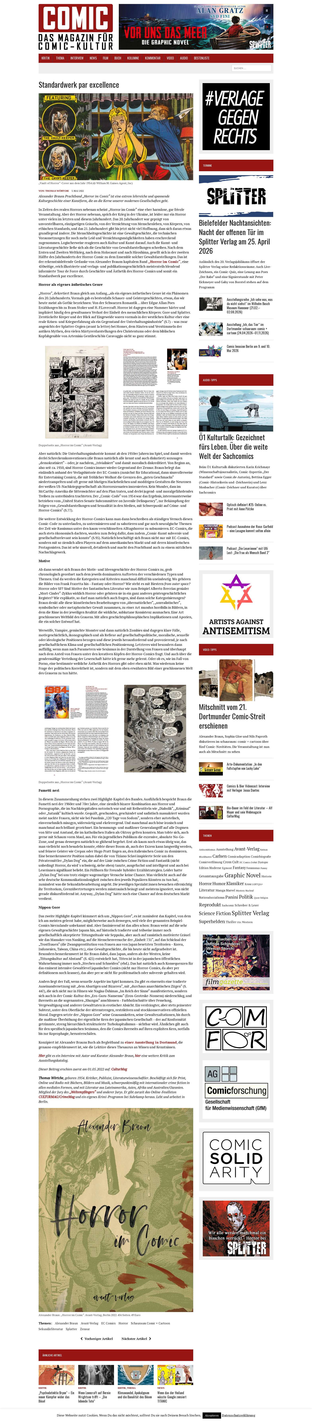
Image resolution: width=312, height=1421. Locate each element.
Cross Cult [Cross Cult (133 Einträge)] (231, 862)
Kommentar (153, 58)
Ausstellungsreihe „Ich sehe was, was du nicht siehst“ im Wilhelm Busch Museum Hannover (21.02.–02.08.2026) (250, 305)
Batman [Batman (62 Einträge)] (264, 849)
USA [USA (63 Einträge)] (239, 922)
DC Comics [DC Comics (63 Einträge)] (245, 862)
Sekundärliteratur (51, 1329)
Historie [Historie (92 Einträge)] (266, 876)
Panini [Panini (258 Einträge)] (231, 897)
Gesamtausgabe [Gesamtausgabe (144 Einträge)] (211, 876)
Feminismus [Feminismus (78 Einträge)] (253, 868)
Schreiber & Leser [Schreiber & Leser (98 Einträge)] (247, 905)
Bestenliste (201, 58)
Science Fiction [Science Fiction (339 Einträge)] (215, 913)
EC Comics (108, 1323)
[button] (196, 27)
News (93, 58)
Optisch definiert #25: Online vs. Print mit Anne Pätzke (246, 506)
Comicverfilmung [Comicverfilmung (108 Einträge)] (210, 862)
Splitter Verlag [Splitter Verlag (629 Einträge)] (250, 913)
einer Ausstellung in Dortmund (151, 1042)
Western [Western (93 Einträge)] (247, 922)
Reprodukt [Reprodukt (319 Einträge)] (210, 904)
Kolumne (133, 58)
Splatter (71, 1329)
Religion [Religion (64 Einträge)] (264, 897)
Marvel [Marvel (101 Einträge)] (230, 890)
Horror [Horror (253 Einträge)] (205, 883)
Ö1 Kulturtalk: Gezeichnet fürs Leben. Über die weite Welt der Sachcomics (233, 446)
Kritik (46, 58)
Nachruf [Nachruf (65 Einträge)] (250, 890)
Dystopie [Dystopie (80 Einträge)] (263, 862)
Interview (77, 58)
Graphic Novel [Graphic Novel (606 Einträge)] (242, 875)
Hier (42, 1055)
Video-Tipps (209, 649)
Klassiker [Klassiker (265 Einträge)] (235, 883)
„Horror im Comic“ (164, 261)
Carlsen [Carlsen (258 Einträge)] (220, 856)
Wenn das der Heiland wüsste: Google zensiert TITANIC (171, 1397)
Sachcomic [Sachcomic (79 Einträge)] (228, 905)
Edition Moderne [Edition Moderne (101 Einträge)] (210, 868)
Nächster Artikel (136, 1338)
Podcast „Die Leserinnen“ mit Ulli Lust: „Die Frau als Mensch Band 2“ (248, 550)
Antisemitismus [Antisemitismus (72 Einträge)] (207, 849)
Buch (117, 58)
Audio (184, 58)
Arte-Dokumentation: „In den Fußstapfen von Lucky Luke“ (244, 766)
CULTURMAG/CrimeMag (57, 1096)
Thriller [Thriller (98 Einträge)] (231, 922)
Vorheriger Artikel (96, 1338)
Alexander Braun (66, 1323)
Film (105, 58)
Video (170, 58)
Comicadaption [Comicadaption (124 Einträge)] (239, 856)
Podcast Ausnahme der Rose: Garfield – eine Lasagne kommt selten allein (250, 528)
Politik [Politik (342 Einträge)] (246, 897)
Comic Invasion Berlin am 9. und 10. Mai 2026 (248, 348)
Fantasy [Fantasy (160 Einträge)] (239, 867)
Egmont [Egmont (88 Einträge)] (227, 868)
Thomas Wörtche (57, 190)
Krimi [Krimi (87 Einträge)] (248, 884)
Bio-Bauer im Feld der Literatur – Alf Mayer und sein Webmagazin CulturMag (249, 812)
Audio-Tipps (210, 380)
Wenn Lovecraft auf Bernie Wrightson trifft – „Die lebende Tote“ (94, 1397)
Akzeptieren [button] (212, 1415)
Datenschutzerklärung (238, 1415)
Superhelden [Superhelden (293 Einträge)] (212, 921)
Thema (60, 58)
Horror (123, 1323)
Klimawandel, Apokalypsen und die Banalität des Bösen (135, 1394)
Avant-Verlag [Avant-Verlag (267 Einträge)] (246, 849)
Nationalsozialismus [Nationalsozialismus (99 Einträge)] (212, 897)
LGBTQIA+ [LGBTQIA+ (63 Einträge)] (257, 884)
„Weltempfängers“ (82, 1092)
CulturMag (119, 1069)
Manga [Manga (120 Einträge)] (220, 890)
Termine (207, 165)
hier (138, 1055)
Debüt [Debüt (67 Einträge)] (254, 862)
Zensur (85, 1329)
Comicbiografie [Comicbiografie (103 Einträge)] (261, 856)
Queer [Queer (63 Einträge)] (257, 897)
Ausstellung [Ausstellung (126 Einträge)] (224, 849)
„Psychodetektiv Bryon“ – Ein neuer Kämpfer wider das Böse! (56, 1397)
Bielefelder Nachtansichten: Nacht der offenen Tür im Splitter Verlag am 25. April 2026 (235, 236)
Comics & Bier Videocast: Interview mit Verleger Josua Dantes (248, 788)
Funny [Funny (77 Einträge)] (264, 868)
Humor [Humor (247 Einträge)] (219, 883)
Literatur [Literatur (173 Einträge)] (207, 889)
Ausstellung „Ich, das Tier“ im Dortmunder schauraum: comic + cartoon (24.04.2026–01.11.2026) (248, 328)
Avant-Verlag (89, 1323)
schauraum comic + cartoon (150, 1323)
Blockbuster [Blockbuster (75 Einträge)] (205, 856)
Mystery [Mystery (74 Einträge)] (240, 890)
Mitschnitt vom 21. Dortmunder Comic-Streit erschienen (232, 716)
